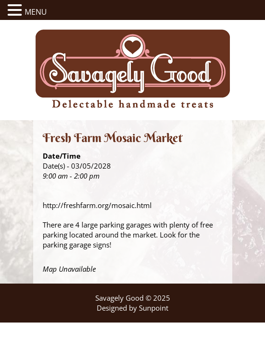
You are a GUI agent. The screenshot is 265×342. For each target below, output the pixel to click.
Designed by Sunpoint (132, 308)
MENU (36, 12)
